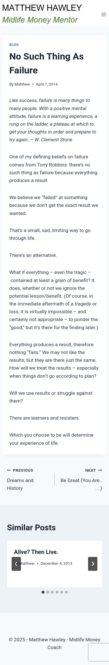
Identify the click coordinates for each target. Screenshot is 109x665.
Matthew (22, 84)
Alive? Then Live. (36, 552)
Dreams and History (28, 478)
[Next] (92, 564)
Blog (14, 45)
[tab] (43, 592)
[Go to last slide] (16, 564)
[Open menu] (103, 14)
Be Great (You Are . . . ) (81, 478)
